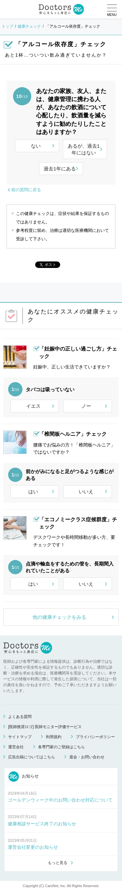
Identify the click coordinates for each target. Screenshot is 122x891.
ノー (86, 406)
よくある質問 (20, 716)
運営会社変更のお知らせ (33, 847)
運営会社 (16, 747)
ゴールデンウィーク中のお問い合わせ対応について (60, 800)
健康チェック (29, 26)
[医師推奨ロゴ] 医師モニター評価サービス (45, 727)
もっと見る (57, 862)
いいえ (86, 491)
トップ (7, 26)
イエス (33, 406)
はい (33, 491)
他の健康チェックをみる (59, 617)
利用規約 (53, 737)
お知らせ (23, 776)
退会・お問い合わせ (86, 757)
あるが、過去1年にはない (84, 149)
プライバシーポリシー (95, 737)
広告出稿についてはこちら (31, 757)
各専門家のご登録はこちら (61, 747)
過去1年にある (59, 168)
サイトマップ (20, 737)
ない (36, 146)
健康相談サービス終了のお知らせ (42, 823)
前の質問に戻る (26, 189)
